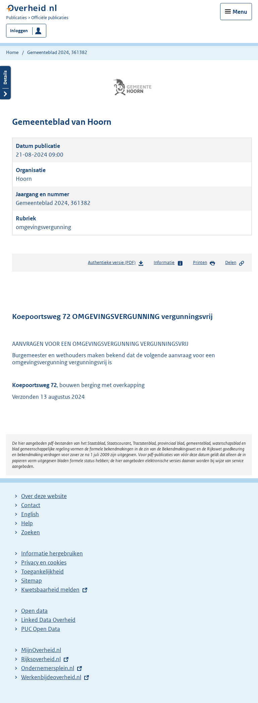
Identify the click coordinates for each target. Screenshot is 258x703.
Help (27, 523)
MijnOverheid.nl (41, 650)
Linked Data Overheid (48, 620)
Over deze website (44, 496)
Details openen (5, 82)
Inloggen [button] (19, 31)
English (30, 514)
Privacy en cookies (43, 562)
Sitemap (31, 580)
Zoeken (30, 532)
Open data (34, 610)
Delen (235, 263)
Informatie (168, 263)
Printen (204, 263)
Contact (30, 505)
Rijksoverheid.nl (41, 659)
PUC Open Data (40, 629)
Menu (240, 11)
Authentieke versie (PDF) (116, 264)
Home (12, 52)
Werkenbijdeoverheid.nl (51, 677)
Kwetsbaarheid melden (50, 589)
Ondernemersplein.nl (47, 668)
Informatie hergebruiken (52, 553)
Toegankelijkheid (42, 571)
